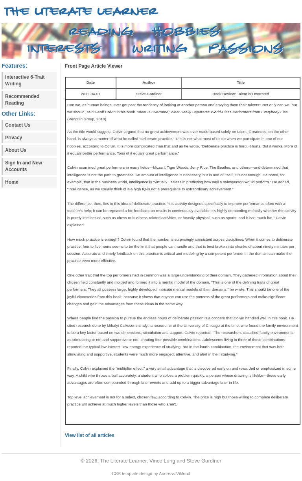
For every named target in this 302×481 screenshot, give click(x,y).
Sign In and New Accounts (23, 166)
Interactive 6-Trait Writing (25, 80)
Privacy (13, 137)
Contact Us (17, 125)
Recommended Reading (22, 100)
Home (11, 182)
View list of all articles (89, 435)
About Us (15, 150)
